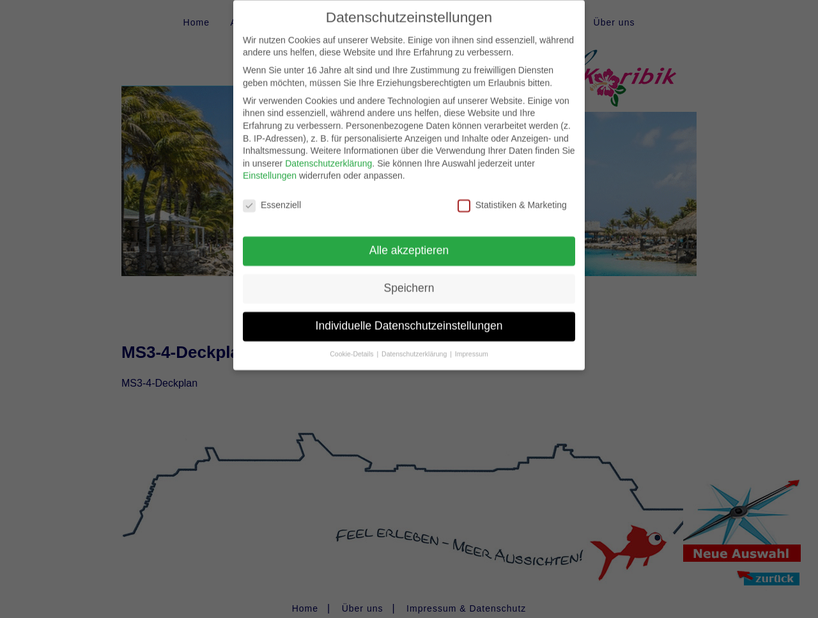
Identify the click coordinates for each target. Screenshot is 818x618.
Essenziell (272, 196)
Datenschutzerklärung (328, 155)
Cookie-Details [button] (352, 345)
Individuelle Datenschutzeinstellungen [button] (409, 317)
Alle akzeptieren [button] (409, 241)
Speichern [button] (409, 279)
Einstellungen (270, 167)
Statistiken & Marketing (512, 196)
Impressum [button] (471, 345)
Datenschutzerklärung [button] (415, 345)
